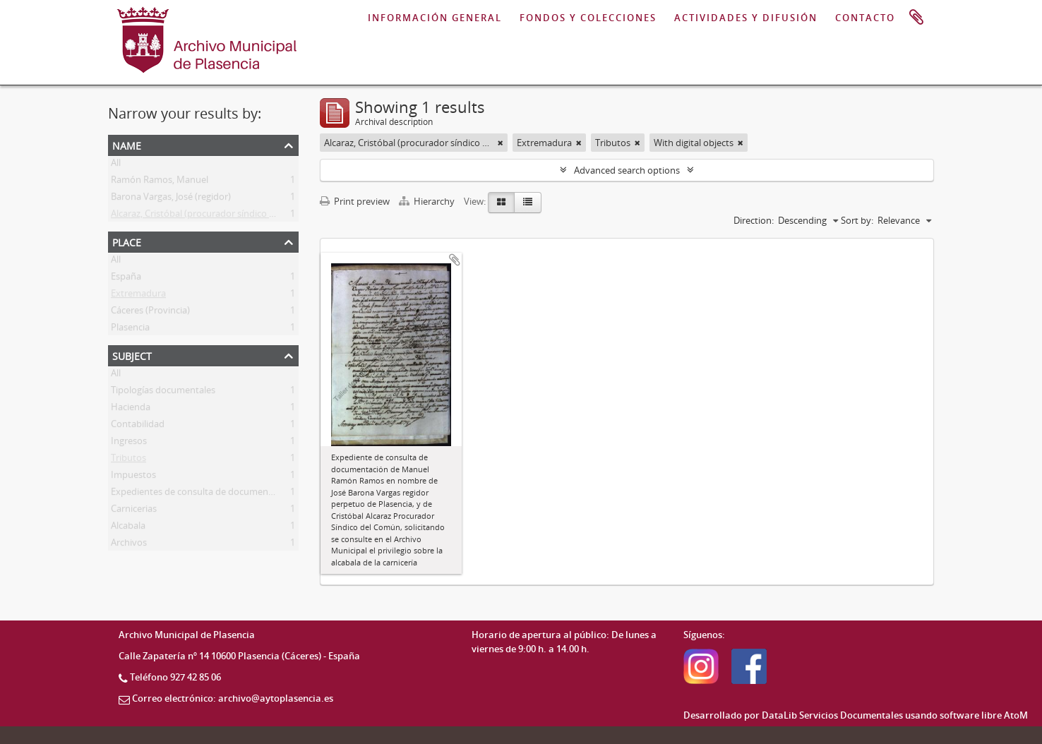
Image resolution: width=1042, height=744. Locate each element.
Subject (132, 354)
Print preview (355, 201)
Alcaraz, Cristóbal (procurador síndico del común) (213, 216)
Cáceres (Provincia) (150, 312)
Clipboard (916, 17)
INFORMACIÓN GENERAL (435, 17)
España (126, 278)
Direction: (753, 220)
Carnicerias (134, 511)
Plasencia (130, 329)
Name (126, 144)
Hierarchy (428, 201)
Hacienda (130, 409)
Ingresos (129, 443)
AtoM (1016, 715)
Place (126, 241)
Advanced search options (627, 170)
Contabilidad (137, 426)
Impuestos (133, 477)
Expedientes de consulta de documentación (202, 494)
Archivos (129, 545)
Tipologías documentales (163, 392)
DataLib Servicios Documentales (832, 715)
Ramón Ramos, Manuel (159, 182)
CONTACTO (865, 17)
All (116, 165)
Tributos (128, 460)
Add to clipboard (455, 260)
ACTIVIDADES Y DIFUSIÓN (746, 17)
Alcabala (128, 528)
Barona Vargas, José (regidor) (171, 199)
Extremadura (138, 295)
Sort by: (857, 220)
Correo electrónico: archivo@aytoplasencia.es (232, 698)
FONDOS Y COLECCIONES (588, 17)
